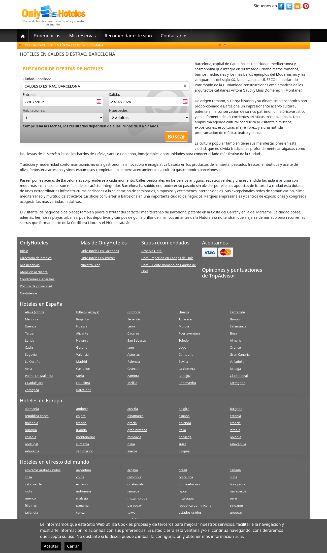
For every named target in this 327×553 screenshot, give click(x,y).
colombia (134, 477)
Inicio (24, 250)
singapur (236, 505)
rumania (82, 444)
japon (183, 491)
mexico (30, 498)
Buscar (176, 136)
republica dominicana (195, 505)
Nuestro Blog (91, 265)
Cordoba (134, 312)
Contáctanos (174, 36)
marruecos (238, 491)
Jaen (130, 347)
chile (28, 477)
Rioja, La (82, 319)
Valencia (82, 354)
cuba (233, 477)
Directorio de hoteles (36, 258)
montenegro (85, 437)
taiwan (132, 512)
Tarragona (237, 382)
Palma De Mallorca (39, 375)
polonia (235, 437)
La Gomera (187, 368)
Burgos (235, 319)
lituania (30, 437)
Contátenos (28, 293)
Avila (28, 368)
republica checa (37, 415)
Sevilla (183, 361)
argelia (132, 470)
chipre (80, 415)
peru (233, 498)
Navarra (82, 340)
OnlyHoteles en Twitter (98, 258)
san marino (84, 451)
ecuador (82, 484)
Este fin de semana (88, 45)
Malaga (235, 368)
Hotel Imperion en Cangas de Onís (167, 258)
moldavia (134, 437)
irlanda (81, 430)
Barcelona (83, 390)
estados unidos (190, 512)
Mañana (63, 45)
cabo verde (33, 484)
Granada (134, 368)
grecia (132, 423)
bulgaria (236, 408)
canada (235, 470)
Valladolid (237, 361)
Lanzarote (237, 312)
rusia (131, 444)
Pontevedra (187, 382)
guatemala (135, 484)
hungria (31, 430)
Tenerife (133, 319)
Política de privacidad (36, 286)
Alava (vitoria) (35, 312)
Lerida (30, 340)
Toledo (184, 340)
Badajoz (184, 375)
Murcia (184, 326)
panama (82, 505)
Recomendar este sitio (128, 36)
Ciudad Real (239, 375)
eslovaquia (238, 444)
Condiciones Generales (37, 279)
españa (184, 415)
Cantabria (186, 354)
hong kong (238, 484)
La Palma (83, 382)
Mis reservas (82, 36)
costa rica (186, 477)
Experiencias (47, 36)
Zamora (133, 375)
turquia (184, 451)
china (80, 477)
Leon (131, 326)
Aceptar (51, 546)
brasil (183, 470)
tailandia (31, 512)
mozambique (137, 498)
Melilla (132, 382)
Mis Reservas (30, 265)
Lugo (182, 347)
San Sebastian (138, 340)
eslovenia (32, 451)
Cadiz (29, 347)
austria (132, 408)
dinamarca (135, 415)
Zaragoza (32, 390)
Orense (235, 347)
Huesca (81, 326)
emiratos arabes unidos (42, 470)
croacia (235, 423)
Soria (80, 375)
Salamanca (238, 326)
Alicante (82, 333)
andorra (82, 408)
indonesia (83, 491)
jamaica (133, 491)
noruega (185, 437)
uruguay (236, 512)
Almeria (235, 340)
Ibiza (233, 333)
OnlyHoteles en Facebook (100, 250)
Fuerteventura (189, 333)
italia (182, 430)
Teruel (29, 333)
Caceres (133, 333)
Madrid (81, 361)
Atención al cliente (34, 272)
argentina (83, 470)
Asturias (133, 354)
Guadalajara (34, 382)
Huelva (184, 312)
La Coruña (32, 361)
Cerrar (73, 546)
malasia (82, 498)
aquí (239, 536)
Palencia (133, 361)
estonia (235, 415)
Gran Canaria (240, 354)
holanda (185, 423)
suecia (132, 451)
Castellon (83, 368)
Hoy (50, 45)
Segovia (31, 354)
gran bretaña (137, 430)
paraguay (134, 505)
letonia (235, 430)
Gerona (81, 347)
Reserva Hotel (151, 250)
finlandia (31, 423)
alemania (32, 408)
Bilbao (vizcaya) (87, 312)
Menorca (31, 319)
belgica (184, 408)
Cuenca (30, 326)
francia (81, 423)
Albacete (185, 319)
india (28, 491)
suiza (182, 444)
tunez (80, 512)
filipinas (31, 505)
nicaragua (186, 498)
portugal (31, 444)
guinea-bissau (189, 484)
